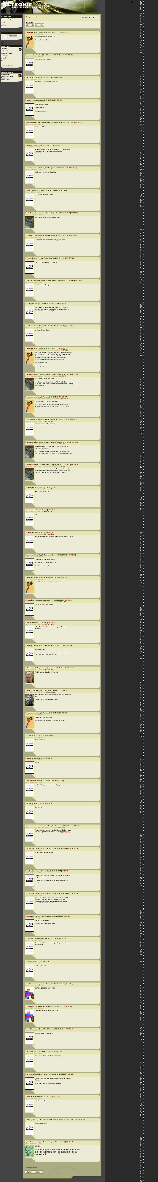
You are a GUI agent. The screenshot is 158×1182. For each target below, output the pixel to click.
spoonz (29, 916)
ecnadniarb (30, 487)
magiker (29, 871)
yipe (2, 60)
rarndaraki (30, 848)
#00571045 (69, 645)
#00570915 (77, 122)
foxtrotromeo (5, 62)
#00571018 (64, 577)
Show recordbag (48, 421)
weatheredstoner (32, 122)
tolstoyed (29, 100)
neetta (28, 1096)
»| (42, 25)
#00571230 (80, 1119)
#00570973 (74, 374)
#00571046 (70, 668)
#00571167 (69, 1006)
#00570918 (59, 145)
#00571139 (65, 871)
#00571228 (56, 1096)
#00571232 (69, 1142)
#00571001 (51, 532)
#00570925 (70, 258)
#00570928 (78, 280)
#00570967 (64, 348)
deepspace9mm (31, 780)
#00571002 (71, 555)
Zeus (28, 55)
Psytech (29, 190)
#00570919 (72, 168)
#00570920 (62, 190)
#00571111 (48, 803)
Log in (3, 24)
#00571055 (66, 690)
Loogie (29, 600)
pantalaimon (31, 419)
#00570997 (51, 510)
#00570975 (64, 397)
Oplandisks (4, 55)
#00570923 (74, 213)
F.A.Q (3, 22)
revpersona (30, 1074)
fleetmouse (30, 32)
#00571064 (64, 713)
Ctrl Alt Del (30, 258)
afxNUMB (30, 1051)
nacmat (29, 735)
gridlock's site (65, 832)
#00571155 (67, 916)
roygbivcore (30, 984)
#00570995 (51, 487)
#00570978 (74, 442)
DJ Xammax (31, 303)
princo (29, 555)
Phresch (29, 668)
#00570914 (59, 100)
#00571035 (67, 600)
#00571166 (69, 984)
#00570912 (58, 77)
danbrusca (30, 168)
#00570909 (68, 55)
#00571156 (62, 938)
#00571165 (46, 961)
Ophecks (29, 690)
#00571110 (59, 780)
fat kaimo (30, 77)
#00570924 (72, 235)
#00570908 (64, 32)
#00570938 (69, 326)
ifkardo (29, 1119)
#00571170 (58, 1051)
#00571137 (73, 848)
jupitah (29, 1142)
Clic (28, 961)
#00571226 (70, 1074)
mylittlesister (31, 213)
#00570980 (74, 464)
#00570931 (63, 303)
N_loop (3, 58)
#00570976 (73, 419)
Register (3, 25)
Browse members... (7, 65)
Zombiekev (30, 1029)
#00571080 (48, 735)
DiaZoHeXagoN (32, 280)
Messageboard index (32, 17)
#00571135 (77, 826)
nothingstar (4, 57)
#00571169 (69, 1029)
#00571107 (48, 758)
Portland (29, 326)
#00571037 (51, 622)
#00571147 (73, 893)
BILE (28, 938)
